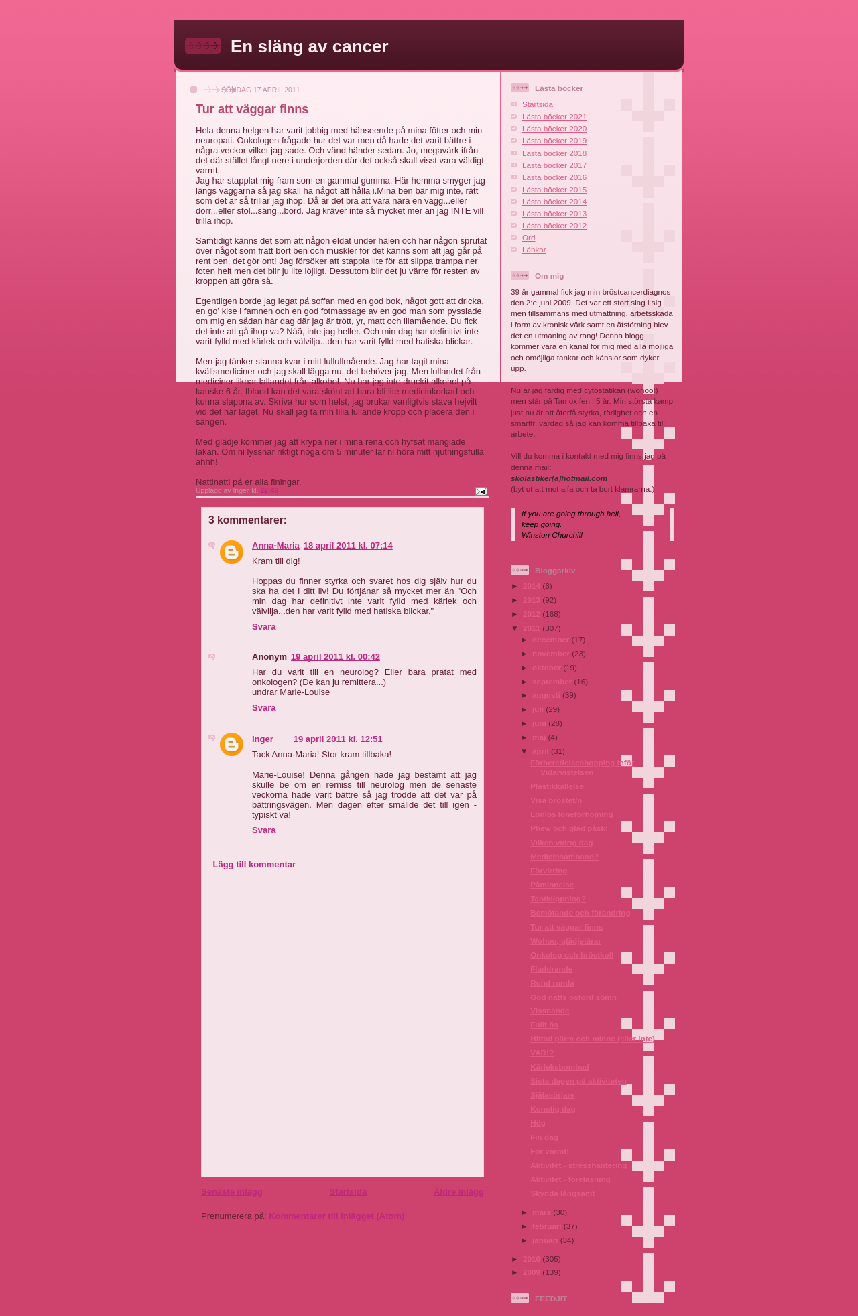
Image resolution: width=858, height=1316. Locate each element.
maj (540, 737)
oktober (547, 667)
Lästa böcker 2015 (554, 189)
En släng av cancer (310, 46)
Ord (528, 237)
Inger (262, 739)
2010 (532, 1258)
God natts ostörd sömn (573, 997)
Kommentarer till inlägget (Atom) (336, 1216)
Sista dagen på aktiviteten (578, 1080)
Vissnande (549, 1010)
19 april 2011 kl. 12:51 (338, 739)
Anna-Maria (276, 545)
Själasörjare (552, 1094)
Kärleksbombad (559, 1066)
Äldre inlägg (459, 1192)
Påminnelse (552, 884)
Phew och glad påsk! (569, 828)
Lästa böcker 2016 (554, 177)
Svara (263, 627)
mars (542, 1212)
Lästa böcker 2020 (554, 128)
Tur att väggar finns (566, 926)
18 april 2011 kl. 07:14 (348, 545)
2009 (532, 1272)
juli (539, 709)
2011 (532, 628)
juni (540, 723)
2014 (532, 585)
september (553, 681)
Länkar (534, 249)
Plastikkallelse (557, 786)
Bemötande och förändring (580, 912)
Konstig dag (553, 1108)
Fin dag (544, 1136)
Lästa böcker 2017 (554, 165)
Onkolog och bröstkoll (571, 954)
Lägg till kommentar (254, 864)
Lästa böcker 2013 (554, 213)
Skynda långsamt (562, 1193)
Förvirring (548, 870)
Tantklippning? (558, 898)
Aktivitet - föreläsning (570, 1179)
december (551, 639)
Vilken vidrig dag (561, 842)
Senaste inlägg (232, 1192)
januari (546, 1240)
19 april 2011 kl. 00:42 (335, 657)
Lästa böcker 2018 (554, 153)
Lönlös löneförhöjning (571, 814)
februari (548, 1226)
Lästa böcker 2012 (554, 225)
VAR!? (542, 1052)
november (552, 653)
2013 (532, 599)
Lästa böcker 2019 (554, 140)
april (541, 751)
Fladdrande (551, 968)
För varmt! (549, 1151)
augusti (547, 694)
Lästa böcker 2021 (554, 116)
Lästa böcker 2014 (554, 201)
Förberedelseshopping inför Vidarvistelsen (582, 767)
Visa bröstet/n (556, 800)
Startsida (348, 1192)
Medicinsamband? (564, 856)
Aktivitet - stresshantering (578, 1165)
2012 (532, 613)
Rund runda (552, 982)
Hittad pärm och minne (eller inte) (592, 1038)
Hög (538, 1122)
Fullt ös (544, 1024)
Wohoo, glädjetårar (565, 940)
